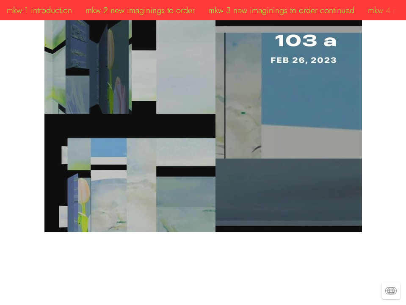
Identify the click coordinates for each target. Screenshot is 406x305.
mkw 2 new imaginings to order (140, 10)
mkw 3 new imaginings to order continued (281, 10)
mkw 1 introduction (39, 10)
